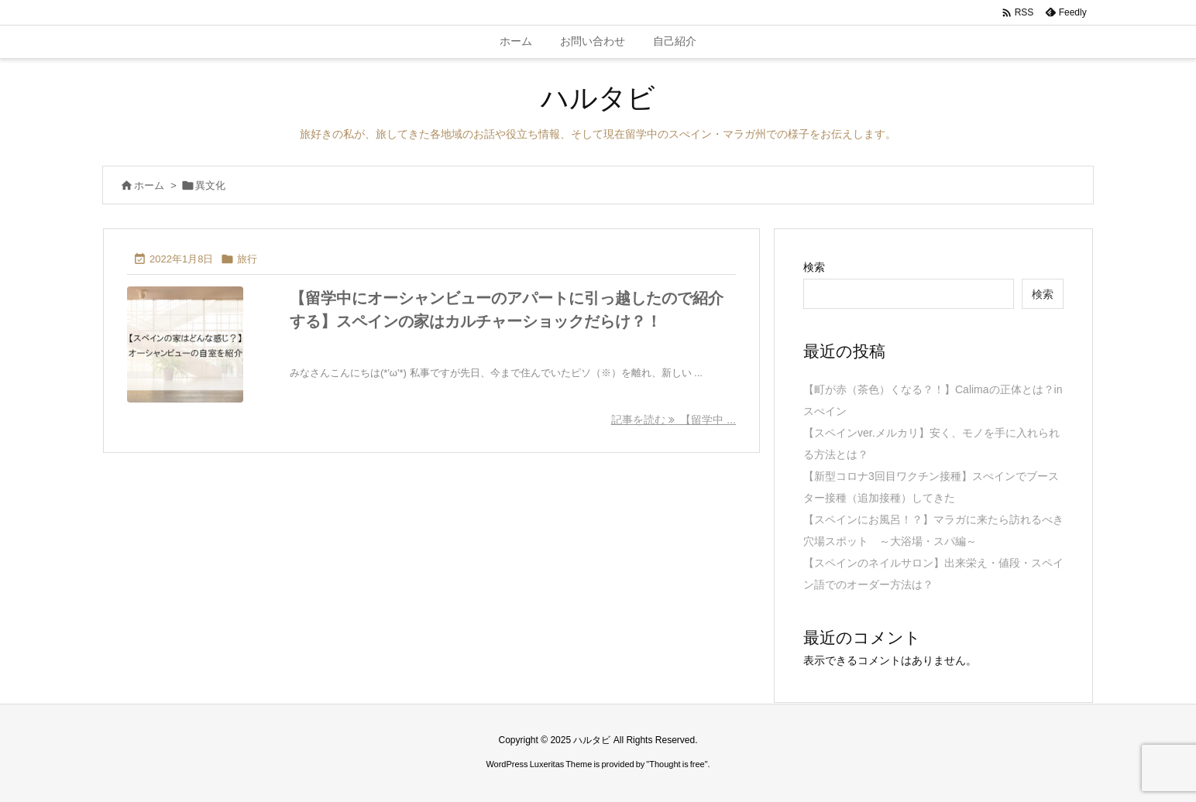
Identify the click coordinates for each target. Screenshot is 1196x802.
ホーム (149, 185)
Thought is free (676, 764)
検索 (814, 267)
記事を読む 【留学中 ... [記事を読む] (673, 419)
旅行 (247, 259)
